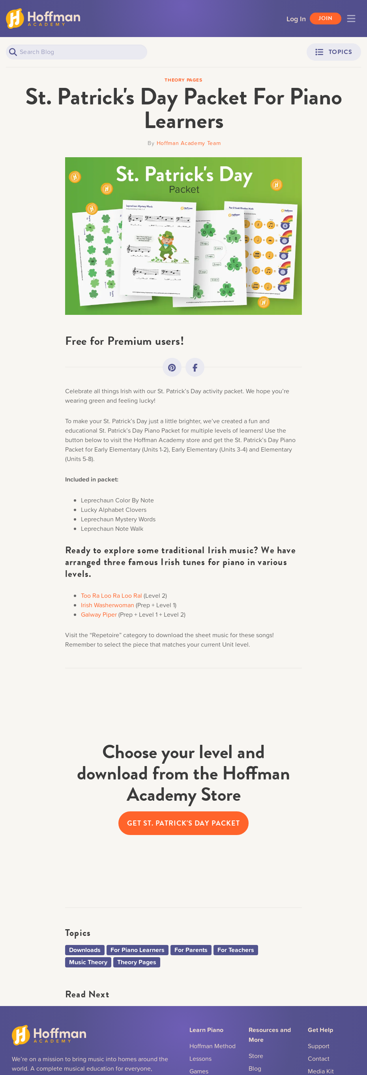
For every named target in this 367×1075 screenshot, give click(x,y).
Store (256, 1055)
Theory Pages (136, 962)
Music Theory (88, 962)
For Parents (191, 949)
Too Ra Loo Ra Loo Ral (111, 595)
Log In (296, 18)
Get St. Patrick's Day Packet (183, 823)
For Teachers (235, 949)
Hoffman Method (212, 1046)
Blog (255, 1068)
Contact (319, 1058)
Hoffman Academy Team (189, 143)
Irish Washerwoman (107, 605)
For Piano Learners (137, 949)
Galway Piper (99, 614)
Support (319, 1046)
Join (325, 18)
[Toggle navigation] (351, 18)
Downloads (85, 949)
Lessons (200, 1058)
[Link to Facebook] (194, 367)
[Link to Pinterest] (172, 367)
